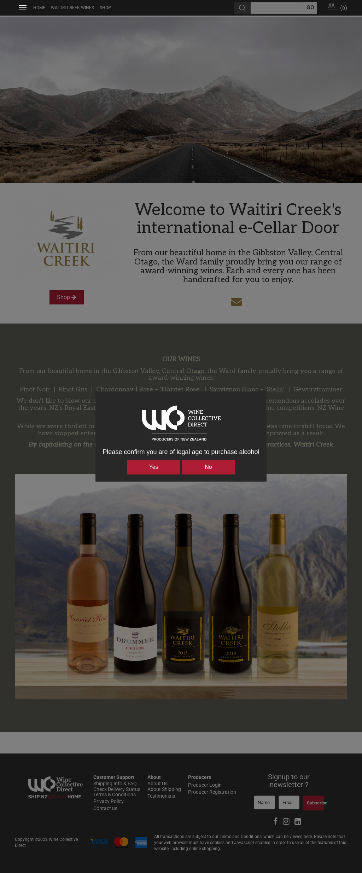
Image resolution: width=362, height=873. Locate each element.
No (208, 467)
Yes (153, 467)
